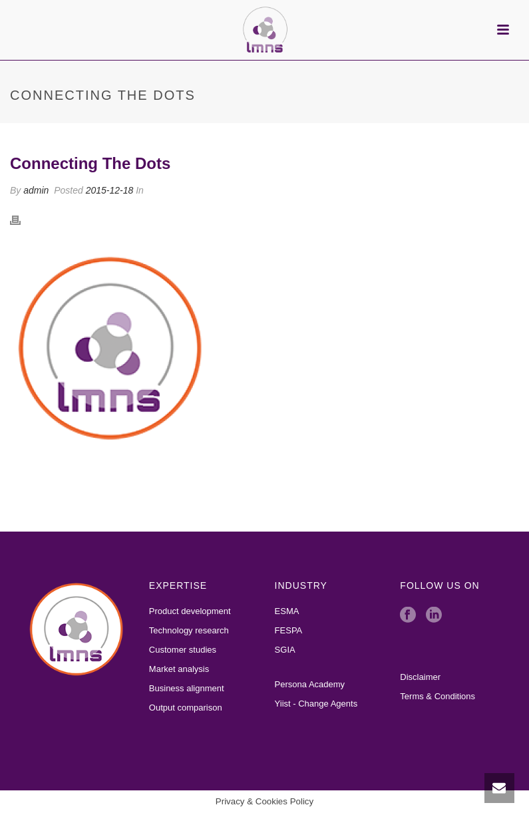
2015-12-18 (110, 190)
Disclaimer (420, 677)
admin (36, 190)
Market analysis (179, 669)
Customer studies (182, 650)
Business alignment (186, 688)
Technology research (189, 630)
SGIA (285, 650)
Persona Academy (310, 684)
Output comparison (185, 708)
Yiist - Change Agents (316, 704)
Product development (190, 611)
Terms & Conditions (437, 696)
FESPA (289, 630)
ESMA (287, 611)
